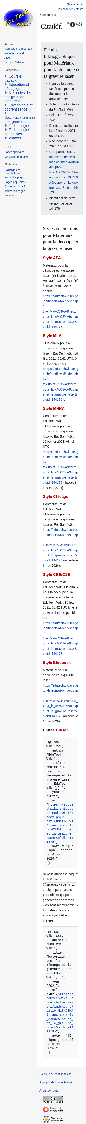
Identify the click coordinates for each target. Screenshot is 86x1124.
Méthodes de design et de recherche (17, 97)
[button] (6, 76)
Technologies (19, 126)
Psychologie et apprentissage (18, 107)
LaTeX (47, 879)
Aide (75, 24)
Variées (15, 138)
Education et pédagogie (16, 87)
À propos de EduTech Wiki (55, 1082)
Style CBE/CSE (56, 574)
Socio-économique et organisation (19, 120)
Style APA (52, 258)
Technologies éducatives (17, 132)
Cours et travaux (13, 78)
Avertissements (48, 1090)
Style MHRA (54, 408)
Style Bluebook (57, 662)
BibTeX (62, 730)
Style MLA (52, 336)
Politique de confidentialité (55, 1073)
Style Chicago (55, 496)
